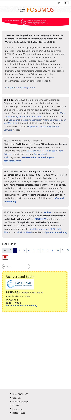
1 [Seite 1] (14, 250)
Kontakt (16, 405)
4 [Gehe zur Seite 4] (29, 250)
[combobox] (16, 266)
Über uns (16, 398)
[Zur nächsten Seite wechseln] (62, 250)
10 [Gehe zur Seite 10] (57, 250)
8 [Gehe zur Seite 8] (47, 250)
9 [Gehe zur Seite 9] (52, 250)
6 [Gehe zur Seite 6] (38, 250)
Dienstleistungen (20, 401)
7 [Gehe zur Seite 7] (43, 250)
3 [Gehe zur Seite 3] (24, 250)
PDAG (53, 229)
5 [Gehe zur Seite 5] (33, 250)
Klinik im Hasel (24, 232)
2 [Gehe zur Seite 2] (19, 250)
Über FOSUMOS (20, 394)
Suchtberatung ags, (39, 229)
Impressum (17, 409)
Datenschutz (18, 413)
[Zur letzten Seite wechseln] (68, 250)
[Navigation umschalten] (5, 257)
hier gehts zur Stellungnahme (20, 87)
